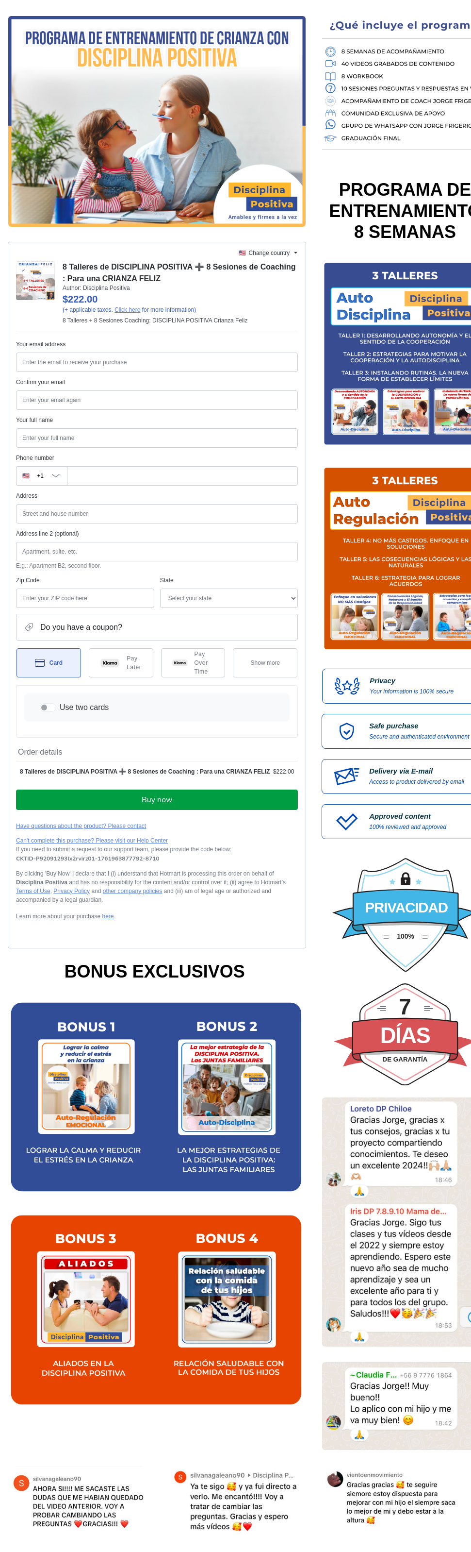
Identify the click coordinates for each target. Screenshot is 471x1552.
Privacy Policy (71, 891)
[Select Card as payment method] (49, 663)
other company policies (132, 891)
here (108, 916)
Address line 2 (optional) (47, 533)
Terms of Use (33, 891)
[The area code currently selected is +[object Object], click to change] (41, 476)
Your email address (40, 344)
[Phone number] (182, 476)
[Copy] (88, 858)
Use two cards (84, 707)
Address (26, 495)
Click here (127, 309)
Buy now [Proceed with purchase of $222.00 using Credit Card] (157, 799)
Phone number (35, 458)
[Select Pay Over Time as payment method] (193, 663)
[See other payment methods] (265, 663)
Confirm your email (40, 382)
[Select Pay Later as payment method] (121, 663)
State (167, 580)
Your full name (34, 420)
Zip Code (28, 580)
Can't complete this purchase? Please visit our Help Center (92, 840)
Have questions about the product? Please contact (81, 826)
